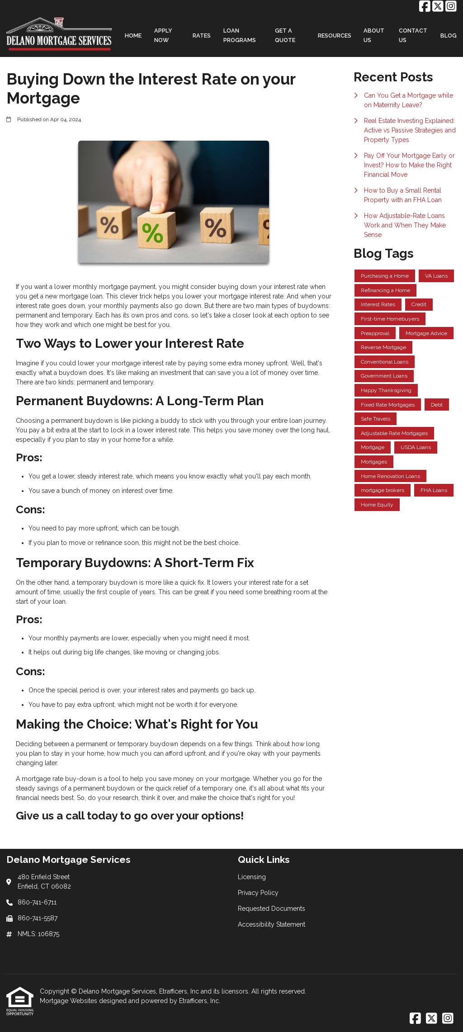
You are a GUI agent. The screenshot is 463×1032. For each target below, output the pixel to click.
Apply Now (163, 35)
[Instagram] (451, 7)
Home (133, 35)
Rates (202, 35)
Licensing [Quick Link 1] (252, 877)
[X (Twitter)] (438, 7)
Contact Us (413, 35)
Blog (448, 35)
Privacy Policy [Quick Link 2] (258, 892)
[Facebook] (424, 7)
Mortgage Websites (69, 1000)
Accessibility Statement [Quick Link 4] (271, 924)
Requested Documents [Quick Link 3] (271, 908)
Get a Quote (285, 35)
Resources (334, 35)
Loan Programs (239, 35)
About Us (374, 35)
